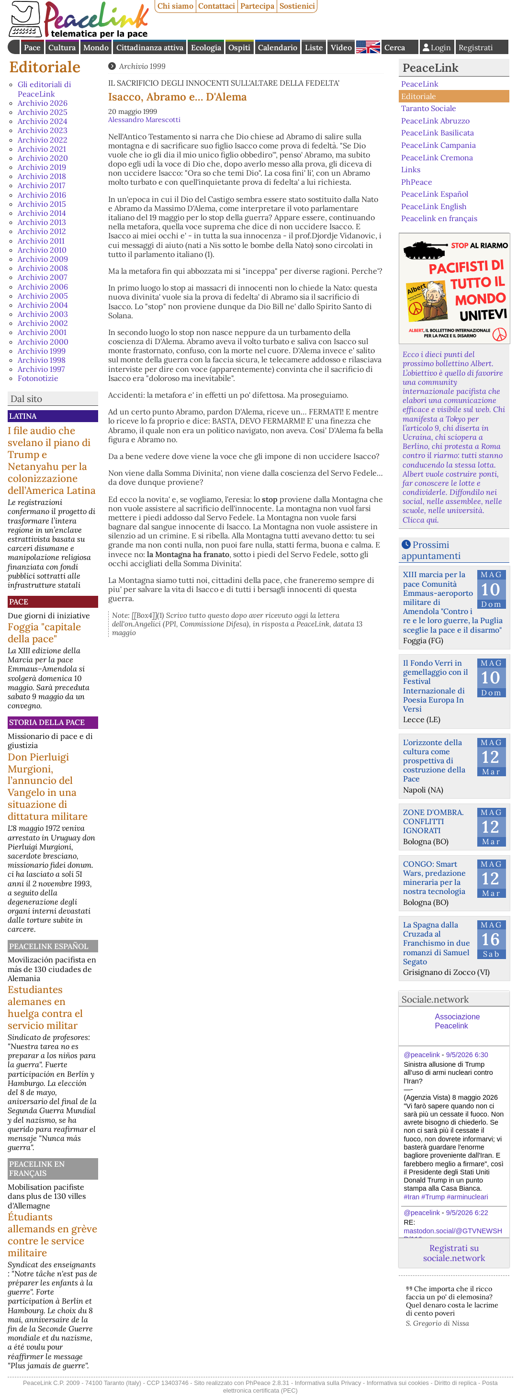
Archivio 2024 (42, 121)
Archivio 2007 (42, 277)
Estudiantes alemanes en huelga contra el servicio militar (45, 1007)
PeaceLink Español (49, 946)
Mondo (96, 47)
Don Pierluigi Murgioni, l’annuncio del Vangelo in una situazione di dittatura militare (48, 786)
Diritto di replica (455, 1382)
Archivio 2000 (43, 341)
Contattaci (216, 6)
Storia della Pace (47, 722)
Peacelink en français (37, 1168)
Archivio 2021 (42, 149)
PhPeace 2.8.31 (267, 1382)
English (368, 47)
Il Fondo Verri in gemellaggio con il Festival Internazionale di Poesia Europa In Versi (435, 686)
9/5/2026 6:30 (467, 1055)
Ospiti (239, 47)
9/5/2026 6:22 (467, 1213)
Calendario (277, 47)
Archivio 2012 (42, 231)
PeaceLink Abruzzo (435, 120)
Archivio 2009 (43, 259)
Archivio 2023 (42, 130)
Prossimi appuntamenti (431, 550)
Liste (314, 47)
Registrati (476, 47)
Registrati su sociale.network (454, 1252)
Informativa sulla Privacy (328, 1382)
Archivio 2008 (43, 268)
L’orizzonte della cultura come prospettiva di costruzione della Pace (434, 760)
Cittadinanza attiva (149, 47)
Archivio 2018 (42, 176)
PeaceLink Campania (438, 145)
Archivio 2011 (41, 241)
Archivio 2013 (42, 222)
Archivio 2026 (42, 103)
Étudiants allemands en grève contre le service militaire (52, 1234)
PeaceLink (431, 67)
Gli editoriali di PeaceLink (44, 88)
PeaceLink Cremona (437, 157)
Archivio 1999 (42, 351)
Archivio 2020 (43, 158)
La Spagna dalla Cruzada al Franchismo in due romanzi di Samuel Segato (436, 943)
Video (341, 47)
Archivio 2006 (43, 286)
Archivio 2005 (43, 296)
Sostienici (297, 6)
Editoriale (44, 67)
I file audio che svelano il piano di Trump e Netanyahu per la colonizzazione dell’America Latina (52, 460)
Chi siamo (175, 6)
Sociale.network (435, 999)
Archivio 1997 (41, 369)
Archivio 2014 (42, 213)
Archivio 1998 (42, 360)
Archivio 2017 (41, 185)
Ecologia (206, 47)
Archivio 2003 (43, 314)
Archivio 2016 (42, 195)
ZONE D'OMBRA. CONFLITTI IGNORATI (433, 821)
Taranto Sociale (428, 108)
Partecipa (257, 6)
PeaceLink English (434, 206)
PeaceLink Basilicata (437, 132)
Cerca (394, 47)
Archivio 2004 (43, 305)
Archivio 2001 (42, 332)
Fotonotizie (38, 378)
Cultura (62, 47)
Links (410, 169)
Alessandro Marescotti (144, 119)
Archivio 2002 (43, 323)
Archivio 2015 (42, 204)
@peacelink (421, 1055)
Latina (22, 416)
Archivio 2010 (42, 250)
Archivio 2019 (42, 167)
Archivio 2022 (42, 140)
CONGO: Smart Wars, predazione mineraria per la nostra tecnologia (434, 877)
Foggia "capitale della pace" (44, 632)
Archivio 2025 (42, 112)
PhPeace (416, 181)
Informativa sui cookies (398, 1382)
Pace (32, 47)
